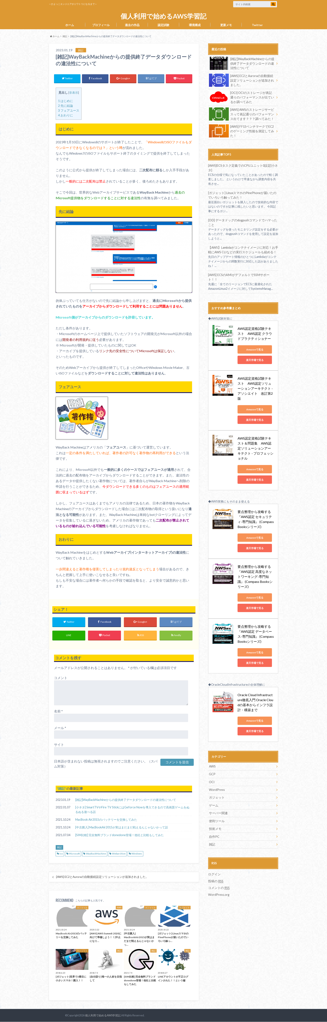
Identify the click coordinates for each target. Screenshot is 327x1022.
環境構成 (195, 25)
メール (60, 728)
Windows (136, 854)
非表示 (73, 92)
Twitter (257, 25)
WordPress (217, 764)
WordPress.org (218, 868)
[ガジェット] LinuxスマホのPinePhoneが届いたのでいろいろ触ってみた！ (242, 190)
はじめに (65, 101)
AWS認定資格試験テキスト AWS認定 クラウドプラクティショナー (256, 323)
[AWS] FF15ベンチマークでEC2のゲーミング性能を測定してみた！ (240, 130)
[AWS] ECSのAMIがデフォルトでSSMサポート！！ (241, 269)
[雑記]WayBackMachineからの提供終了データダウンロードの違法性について (125, 800)
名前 (58, 711)
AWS (212, 741)
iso (61, 854)
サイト (59, 745)
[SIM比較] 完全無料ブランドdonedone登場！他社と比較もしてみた (119, 835)
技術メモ (215, 802)
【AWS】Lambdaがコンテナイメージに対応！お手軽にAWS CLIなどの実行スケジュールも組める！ (242, 244)
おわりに (65, 115)
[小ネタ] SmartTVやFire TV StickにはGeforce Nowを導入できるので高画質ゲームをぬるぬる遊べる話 (132, 810)
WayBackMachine (96, 854)
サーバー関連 (217, 787)
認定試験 (163, 25)
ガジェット (216, 772)
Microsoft (74, 854)
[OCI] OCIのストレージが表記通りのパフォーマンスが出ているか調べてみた (241, 96)
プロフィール (101, 25)
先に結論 (65, 105)
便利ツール (216, 795)
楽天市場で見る (256, 349)
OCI (212, 756)
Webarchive (119, 854)
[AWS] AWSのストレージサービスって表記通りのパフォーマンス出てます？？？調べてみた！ (241, 113)
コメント (60, 678)
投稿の (215, 855)
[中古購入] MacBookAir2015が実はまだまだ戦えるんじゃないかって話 (121, 827)
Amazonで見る (256, 339)
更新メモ (226, 25)
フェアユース (68, 110)
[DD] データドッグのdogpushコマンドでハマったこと (242, 217)
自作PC (214, 810)
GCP (212, 748)
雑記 (61, 789)
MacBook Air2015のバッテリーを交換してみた (106, 820)
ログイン (214, 847)
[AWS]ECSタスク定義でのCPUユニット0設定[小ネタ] (243, 164)
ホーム (69, 25)
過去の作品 (132, 25)
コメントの (218, 861)
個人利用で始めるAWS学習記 (163, 16)
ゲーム (213, 779)
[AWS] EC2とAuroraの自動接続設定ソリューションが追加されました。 (102, 877)
